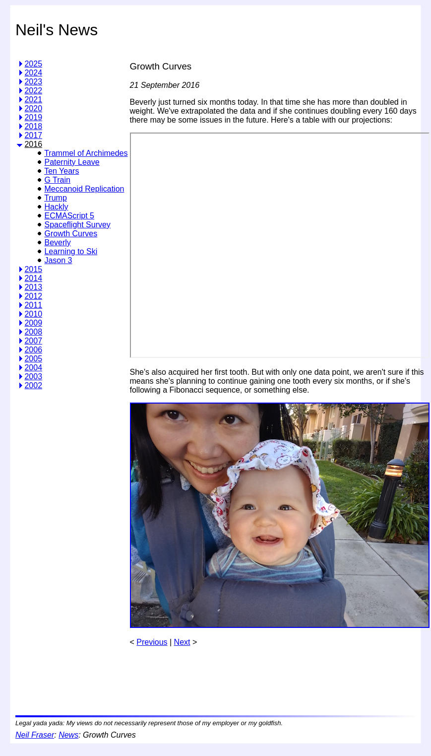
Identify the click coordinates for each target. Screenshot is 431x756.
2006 (33, 349)
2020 (33, 108)
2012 (33, 296)
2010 (33, 314)
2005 (33, 358)
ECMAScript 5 (69, 215)
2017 (33, 135)
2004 (33, 367)
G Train (57, 180)
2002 (33, 385)
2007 (33, 341)
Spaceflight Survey (77, 224)
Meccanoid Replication (84, 189)
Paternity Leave (71, 162)
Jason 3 (58, 260)
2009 (33, 323)
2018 (33, 126)
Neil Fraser (34, 735)
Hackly (56, 207)
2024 (33, 73)
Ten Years (61, 171)
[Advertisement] (56, 549)
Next (182, 642)
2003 (33, 376)
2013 (33, 287)
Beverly (57, 242)
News (68, 735)
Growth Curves (70, 233)
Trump (55, 198)
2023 (33, 81)
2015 (33, 269)
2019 (33, 117)
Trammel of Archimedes (85, 153)
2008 (33, 332)
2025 (33, 64)
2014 (33, 278)
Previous (151, 642)
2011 (33, 305)
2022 (33, 90)
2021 (33, 99)
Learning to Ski (70, 251)
